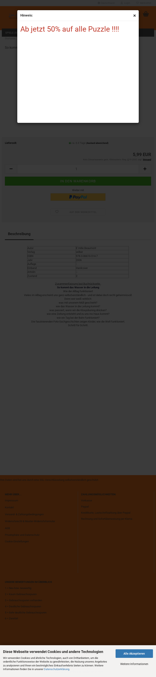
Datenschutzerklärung (56, 669)
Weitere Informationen (134, 664)
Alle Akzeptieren (134, 653)
